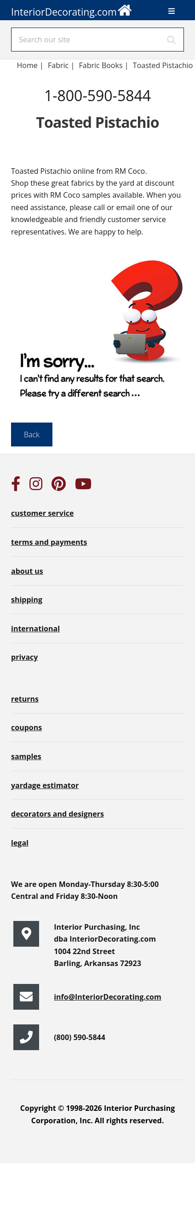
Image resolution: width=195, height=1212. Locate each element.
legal (20, 843)
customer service (42, 513)
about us (27, 571)
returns (25, 699)
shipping (26, 600)
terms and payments (49, 542)
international (35, 628)
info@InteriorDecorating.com (107, 997)
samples (26, 756)
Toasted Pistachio (163, 65)
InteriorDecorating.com (71, 9)
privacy (24, 657)
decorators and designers (57, 814)
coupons (26, 727)
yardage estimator (45, 785)
